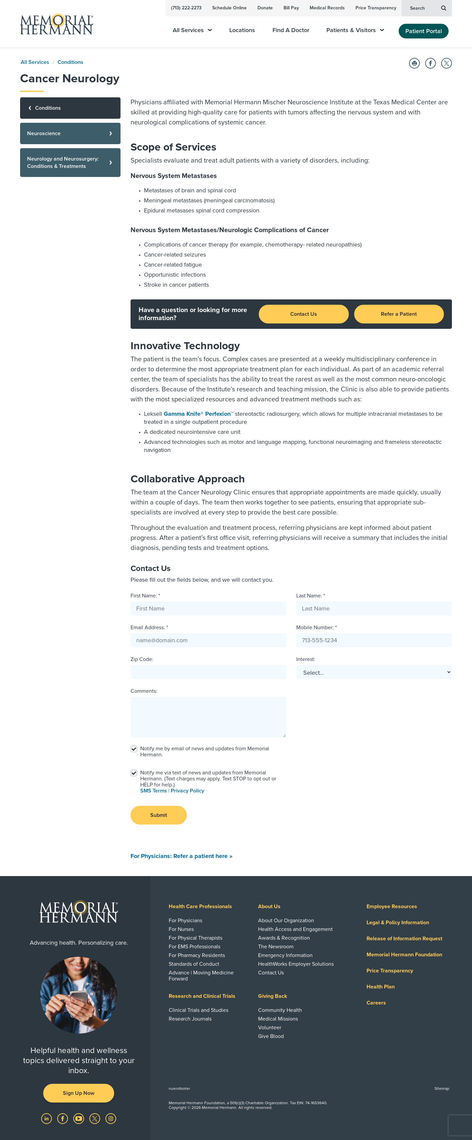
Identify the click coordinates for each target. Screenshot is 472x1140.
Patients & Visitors (355, 30)
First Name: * (145, 596)
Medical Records (327, 8)
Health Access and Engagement (295, 929)
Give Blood (271, 1036)
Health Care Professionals (200, 906)
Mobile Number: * (316, 628)
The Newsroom (276, 947)
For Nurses (181, 929)
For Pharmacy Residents (197, 955)
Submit (158, 815)
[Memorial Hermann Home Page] (53, 23)
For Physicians (185, 921)
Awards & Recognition (284, 938)
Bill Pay (291, 8)
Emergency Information (285, 955)
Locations (242, 30)
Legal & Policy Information (398, 922)
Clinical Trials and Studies (198, 1010)
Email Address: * (149, 628)
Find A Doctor (290, 30)
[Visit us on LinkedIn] (47, 1118)
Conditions (70, 62)
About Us (269, 906)
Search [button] (428, 7)
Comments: (144, 691)
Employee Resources (392, 906)
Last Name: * (310, 596)
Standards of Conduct (194, 964)
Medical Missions (278, 1019)
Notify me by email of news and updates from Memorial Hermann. (204, 752)
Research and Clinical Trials (202, 996)
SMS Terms (153, 790)
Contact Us (303, 314)
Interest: (305, 659)
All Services (192, 30)
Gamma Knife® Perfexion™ (198, 413)
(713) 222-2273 (186, 8)
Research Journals (190, 1019)
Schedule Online (229, 8)
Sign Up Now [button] (78, 1093)
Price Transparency (376, 8)
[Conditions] (70, 108)
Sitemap (442, 1088)
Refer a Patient (399, 314)
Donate (265, 8)
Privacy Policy (187, 790)
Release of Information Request (404, 938)
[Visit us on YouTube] (79, 1118)
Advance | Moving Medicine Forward (201, 976)
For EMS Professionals (194, 947)
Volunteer (269, 1028)
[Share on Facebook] (430, 63)
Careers (376, 1003)
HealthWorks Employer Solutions (296, 964)
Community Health (280, 1010)
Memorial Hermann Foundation (404, 954)
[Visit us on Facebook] (63, 1118)
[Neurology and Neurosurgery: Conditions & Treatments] (70, 162)
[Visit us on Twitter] (95, 1118)
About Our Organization (286, 921)
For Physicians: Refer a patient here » (181, 856)
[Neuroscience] (70, 133)
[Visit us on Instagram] (110, 1118)
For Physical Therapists (195, 938)
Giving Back (272, 996)
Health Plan (381, 986)
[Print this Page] (414, 63)
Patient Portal (423, 31)
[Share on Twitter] (446, 63)
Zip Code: (142, 659)
